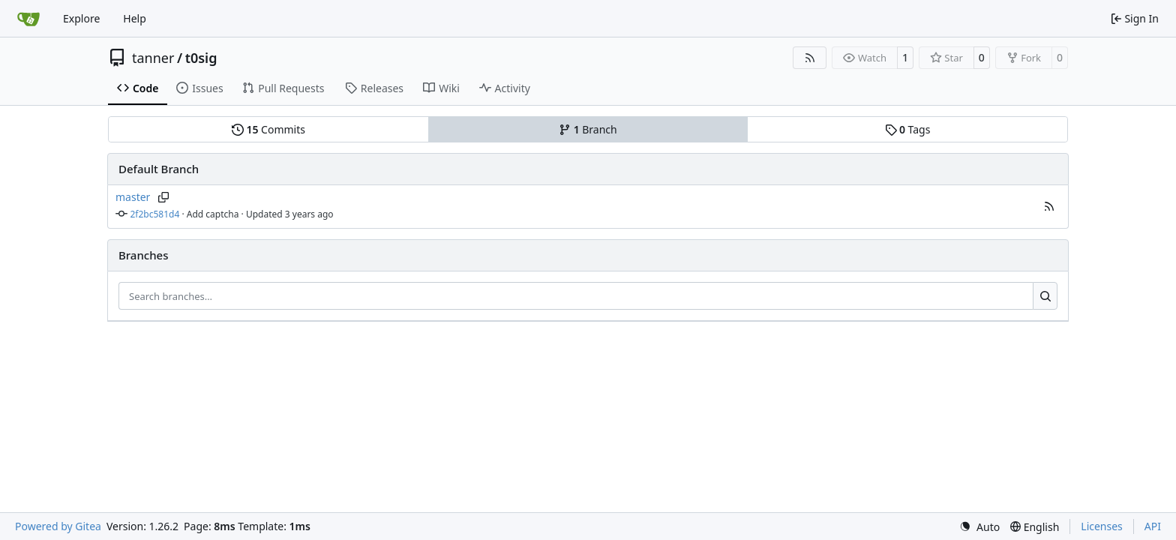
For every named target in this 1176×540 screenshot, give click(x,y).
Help (134, 18)
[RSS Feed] (810, 57)
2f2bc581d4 (155, 214)
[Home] (29, 18)
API (1152, 526)
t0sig (201, 57)
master (133, 197)
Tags (908, 129)
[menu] (979, 527)
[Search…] (1045, 296)
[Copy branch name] (163, 197)
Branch (588, 129)
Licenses (1102, 526)
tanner (153, 57)
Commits (268, 129)
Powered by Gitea (58, 526)
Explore (81, 18)
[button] (1049, 206)
